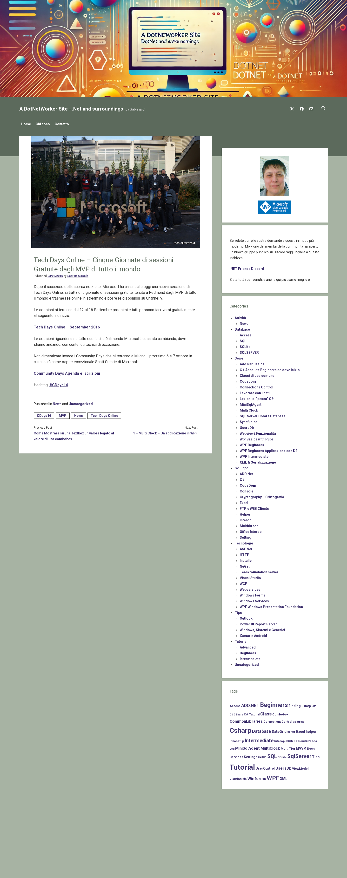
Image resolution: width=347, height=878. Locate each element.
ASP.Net (246, 548)
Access (246, 334)
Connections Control (256, 386)
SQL (243, 339)
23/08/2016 (55, 274)
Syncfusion (249, 420)
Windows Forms (253, 594)
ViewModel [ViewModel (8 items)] (300, 767)
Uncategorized (81, 402)
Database (242, 328)
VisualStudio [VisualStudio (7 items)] (238, 777)
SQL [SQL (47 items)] (272, 755)
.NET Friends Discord (247, 267)
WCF (243, 582)
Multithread (249, 524)
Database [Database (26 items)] (261, 729)
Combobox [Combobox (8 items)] (280, 713)
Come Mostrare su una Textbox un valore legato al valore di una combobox (74, 434)
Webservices (250, 588)
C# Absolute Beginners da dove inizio (270, 368)
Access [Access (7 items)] (235, 704)
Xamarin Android (253, 634)
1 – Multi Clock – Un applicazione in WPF (165, 432)
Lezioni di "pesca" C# (257, 397)
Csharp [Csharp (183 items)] (240, 729)
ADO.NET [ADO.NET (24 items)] (250, 704)
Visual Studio (250, 576)
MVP (63, 414)
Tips (238, 611)
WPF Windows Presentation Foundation (271, 605)
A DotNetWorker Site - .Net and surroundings (71, 109)
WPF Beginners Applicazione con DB (269, 449)
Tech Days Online (104, 414)
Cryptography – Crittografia (262, 496)
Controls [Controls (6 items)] (298, 720)
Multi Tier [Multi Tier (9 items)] (288, 747)
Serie (239, 357)
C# (242, 478)
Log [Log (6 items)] (232, 747)
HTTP (244, 553)
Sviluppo (241, 467)
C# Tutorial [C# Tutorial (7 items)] (252, 713)
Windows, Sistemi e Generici (262, 628)
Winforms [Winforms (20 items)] (256, 777)
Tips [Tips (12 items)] (316, 755)
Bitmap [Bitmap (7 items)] (306, 704)
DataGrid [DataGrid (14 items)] (279, 730)
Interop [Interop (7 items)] (279, 739)
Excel (244, 501)
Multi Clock (249, 409)
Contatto (67, 124)
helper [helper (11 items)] (311, 730)
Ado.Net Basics (252, 363)
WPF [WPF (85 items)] (273, 776)
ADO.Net (246, 472)
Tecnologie (244, 542)
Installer (246, 559)
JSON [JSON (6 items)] (289, 739)
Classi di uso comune (257, 374)
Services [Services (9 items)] (236, 755)
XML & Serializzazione (258, 461)
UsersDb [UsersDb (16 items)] (283, 767)
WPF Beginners (252, 444)
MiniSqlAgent (250, 403)
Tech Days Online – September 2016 (67, 325)
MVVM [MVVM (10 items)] (301, 747)
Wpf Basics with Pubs (257, 438)
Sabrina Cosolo (77, 274)
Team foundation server (259, 571)
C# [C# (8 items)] (314, 704)
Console (246, 490)
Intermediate (250, 657)
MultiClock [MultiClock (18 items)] (270, 747)
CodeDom (248, 484)
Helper (245, 513)
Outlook (246, 617)
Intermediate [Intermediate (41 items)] (259, 739)
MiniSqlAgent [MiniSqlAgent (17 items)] (247, 747)
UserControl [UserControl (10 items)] (265, 767)
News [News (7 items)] (311, 747)
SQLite (245, 345)
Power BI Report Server (258, 623)
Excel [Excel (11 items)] (300, 730)
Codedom (248, 380)
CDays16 (44, 414)
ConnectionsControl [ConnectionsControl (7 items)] (277, 720)
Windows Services (254, 600)
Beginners (248, 652)
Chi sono (45, 124)
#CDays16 (58, 383)
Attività (240, 316)
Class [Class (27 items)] (266, 712)
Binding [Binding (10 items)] (294, 704)
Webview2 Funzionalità (258, 432)
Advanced (248, 646)
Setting (245, 536)
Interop (245, 519)
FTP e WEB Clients (254, 507)
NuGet (245, 565)
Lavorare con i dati (255, 391)
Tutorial (241, 640)
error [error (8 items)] (291, 730)
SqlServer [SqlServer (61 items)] (299, 755)
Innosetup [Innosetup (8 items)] (237, 739)
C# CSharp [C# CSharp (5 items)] (236, 713)
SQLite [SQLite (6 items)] (282, 755)
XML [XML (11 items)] (283, 777)
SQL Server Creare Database (262, 415)
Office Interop (250, 530)
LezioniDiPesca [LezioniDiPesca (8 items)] (305, 739)
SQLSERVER (249, 351)
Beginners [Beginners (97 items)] (274, 703)
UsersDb (247, 426)
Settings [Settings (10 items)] (250, 755)
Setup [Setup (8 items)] (262, 755)
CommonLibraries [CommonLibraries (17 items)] (246, 720)
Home (26, 124)
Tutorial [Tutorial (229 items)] (242, 766)
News (57, 402)
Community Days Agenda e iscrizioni (67, 372)
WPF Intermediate (254, 455)
